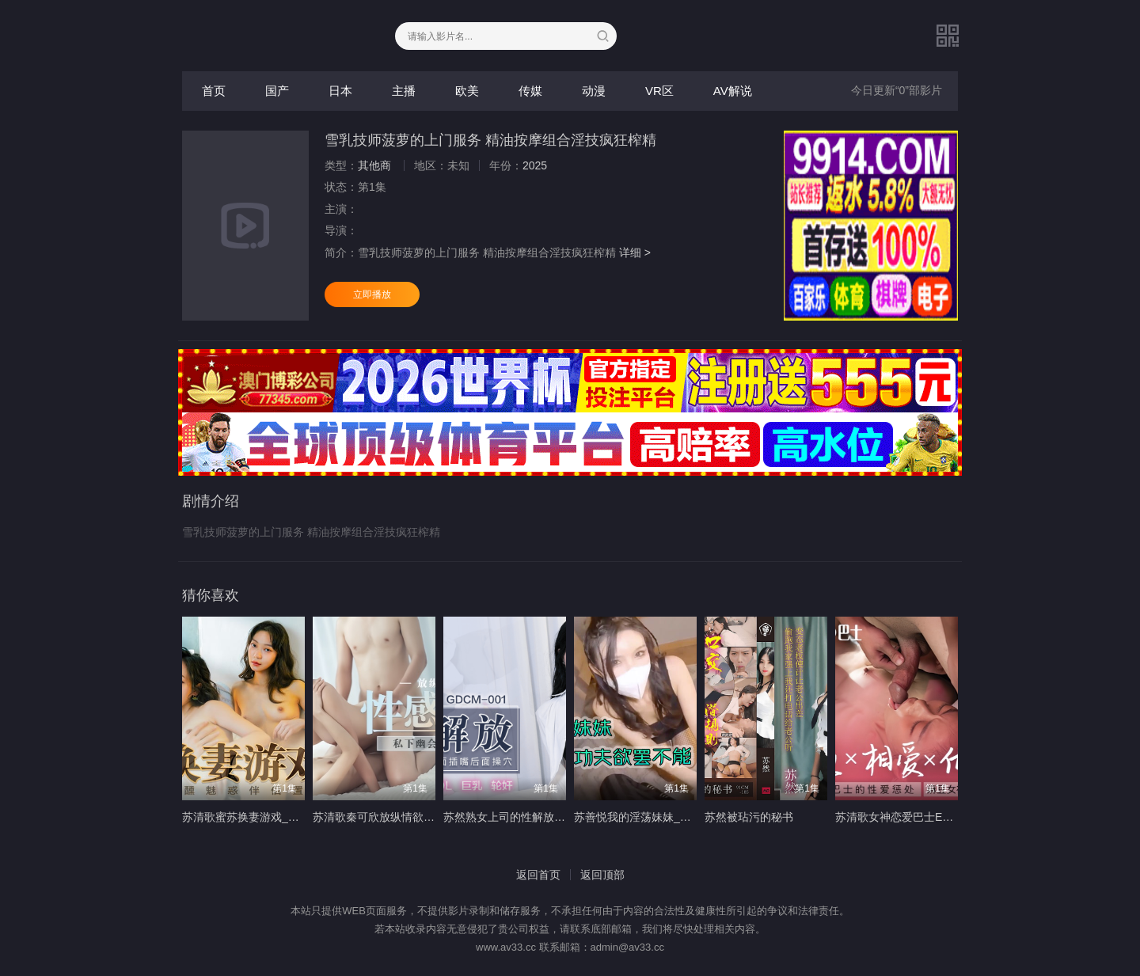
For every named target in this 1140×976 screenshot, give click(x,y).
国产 (277, 90)
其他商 (374, 165)
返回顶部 (602, 874)
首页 (214, 90)
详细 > (635, 252)
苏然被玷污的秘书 (749, 817)
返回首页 (538, 874)
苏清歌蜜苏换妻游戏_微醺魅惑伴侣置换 (279, 817)
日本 (340, 90)
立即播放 (372, 294)
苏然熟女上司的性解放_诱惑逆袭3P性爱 (541, 817)
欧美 (467, 90)
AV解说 (732, 90)
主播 (404, 90)
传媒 (530, 90)
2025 (534, 165)
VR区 (659, 90)
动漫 (594, 90)
